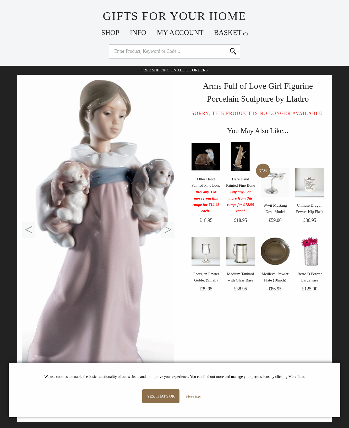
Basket (231, 32)
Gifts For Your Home (174, 16)
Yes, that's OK (161, 396)
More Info (193, 396)
